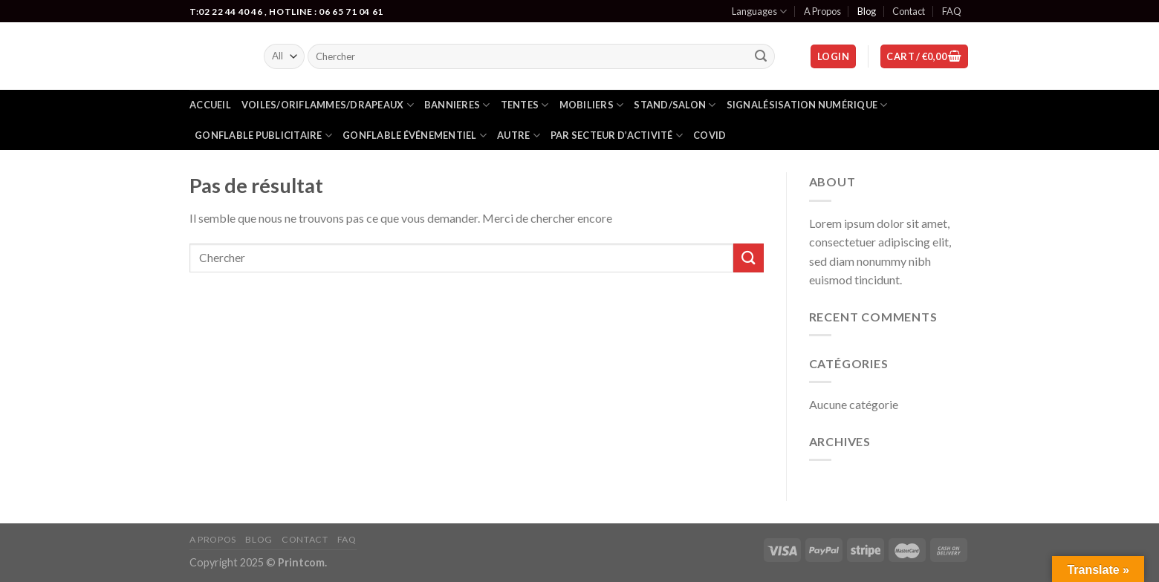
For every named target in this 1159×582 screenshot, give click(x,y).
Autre (518, 135)
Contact (908, 11)
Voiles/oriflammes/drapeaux (327, 105)
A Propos (822, 11)
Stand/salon (674, 105)
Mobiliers (591, 105)
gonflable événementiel (414, 135)
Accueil (210, 105)
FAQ (951, 11)
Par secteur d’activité (617, 135)
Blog (866, 11)
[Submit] (761, 56)
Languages (759, 11)
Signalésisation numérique (807, 105)
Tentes (525, 105)
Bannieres (457, 105)
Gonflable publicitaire (263, 135)
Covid (709, 135)
